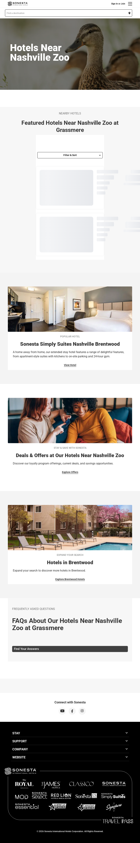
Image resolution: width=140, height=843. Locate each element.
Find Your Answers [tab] (26, 649)
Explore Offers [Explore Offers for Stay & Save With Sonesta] (70, 472)
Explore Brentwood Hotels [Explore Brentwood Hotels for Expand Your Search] (70, 579)
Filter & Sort (82, 155)
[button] (68, 13)
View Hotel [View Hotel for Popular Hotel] (70, 365)
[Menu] (130, 3)
